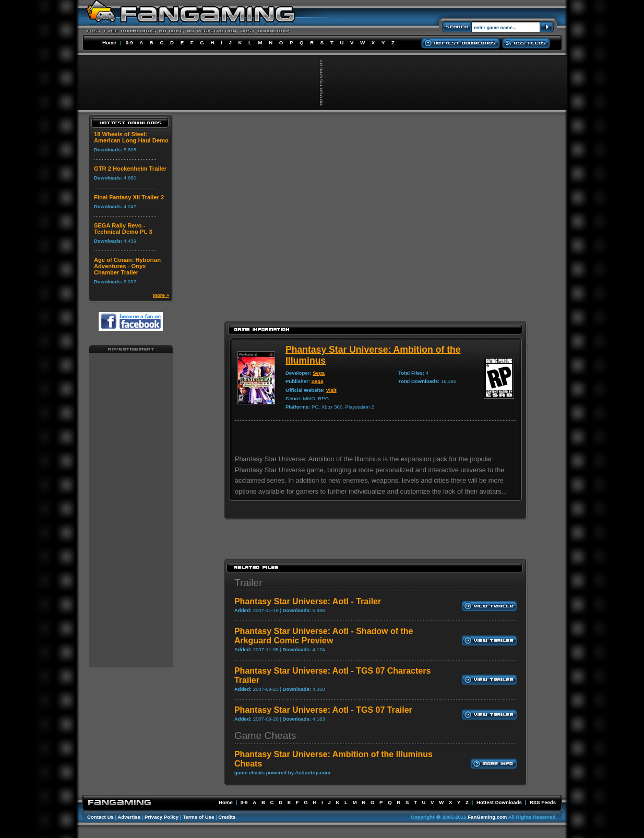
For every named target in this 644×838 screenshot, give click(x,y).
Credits (226, 817)
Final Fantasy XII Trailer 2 (129, 197)
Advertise (128, 817)
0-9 (129, 42)
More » (161, 295)
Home (109, 42)
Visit (331, 390)
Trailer (248, 582)
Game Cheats (265, 735)
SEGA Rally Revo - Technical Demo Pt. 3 (123, 228)
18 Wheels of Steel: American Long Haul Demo (131, 137)
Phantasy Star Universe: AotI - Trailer (307, 601)
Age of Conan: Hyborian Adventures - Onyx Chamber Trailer (127, 266)
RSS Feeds (543, 802)
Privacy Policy (161, 817)
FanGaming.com (487, 817)
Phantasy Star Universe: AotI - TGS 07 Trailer (323, 709)
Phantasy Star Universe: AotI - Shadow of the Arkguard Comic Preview (323, 636)
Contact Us (100, 817)
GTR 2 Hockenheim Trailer (130, 168)
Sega (319, 373)
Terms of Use (198, 817)
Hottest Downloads (499, 802)
